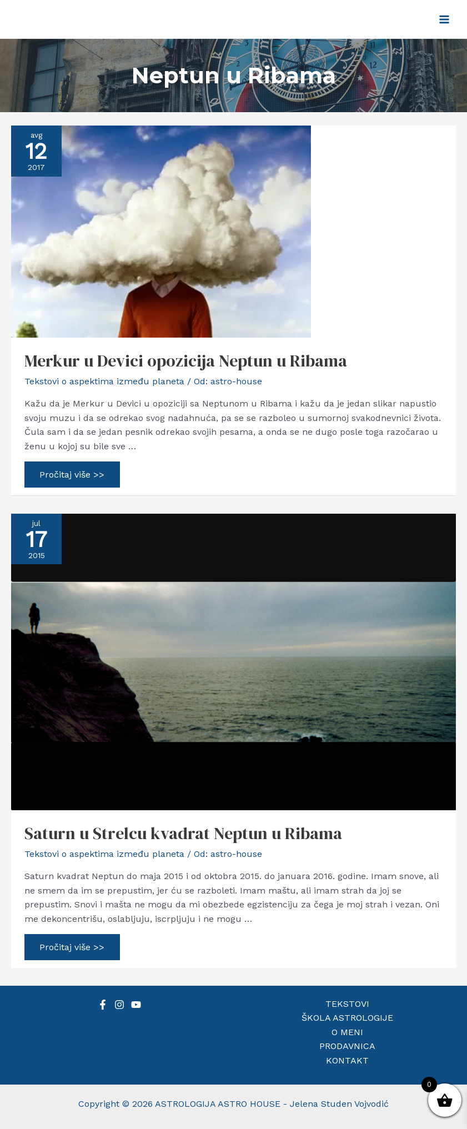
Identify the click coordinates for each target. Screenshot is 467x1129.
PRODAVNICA (347, 1046)
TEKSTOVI (347, 1003)
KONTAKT (347, 1060)
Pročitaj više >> (72, 477)
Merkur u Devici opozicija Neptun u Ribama (185, 360)
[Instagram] (119, 1005)
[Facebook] (103, 1005)
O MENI (347, 1032)
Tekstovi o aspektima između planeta (104, 381)
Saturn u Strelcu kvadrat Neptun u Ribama (183, 833)
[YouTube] (136, 1005)
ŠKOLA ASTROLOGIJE (347, 1017)
